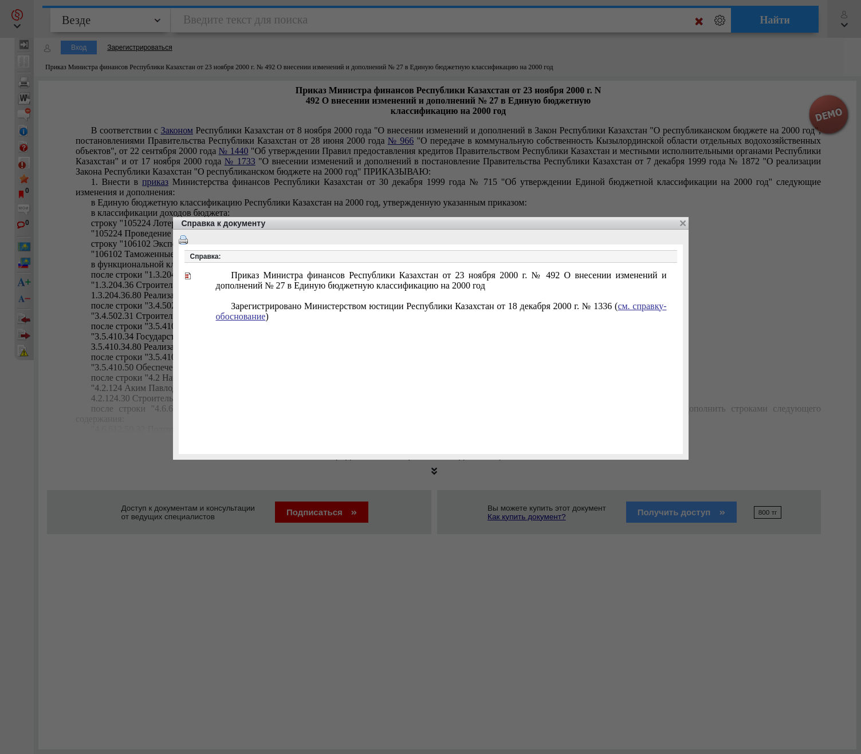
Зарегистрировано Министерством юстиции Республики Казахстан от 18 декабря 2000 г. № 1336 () (441, 311)
